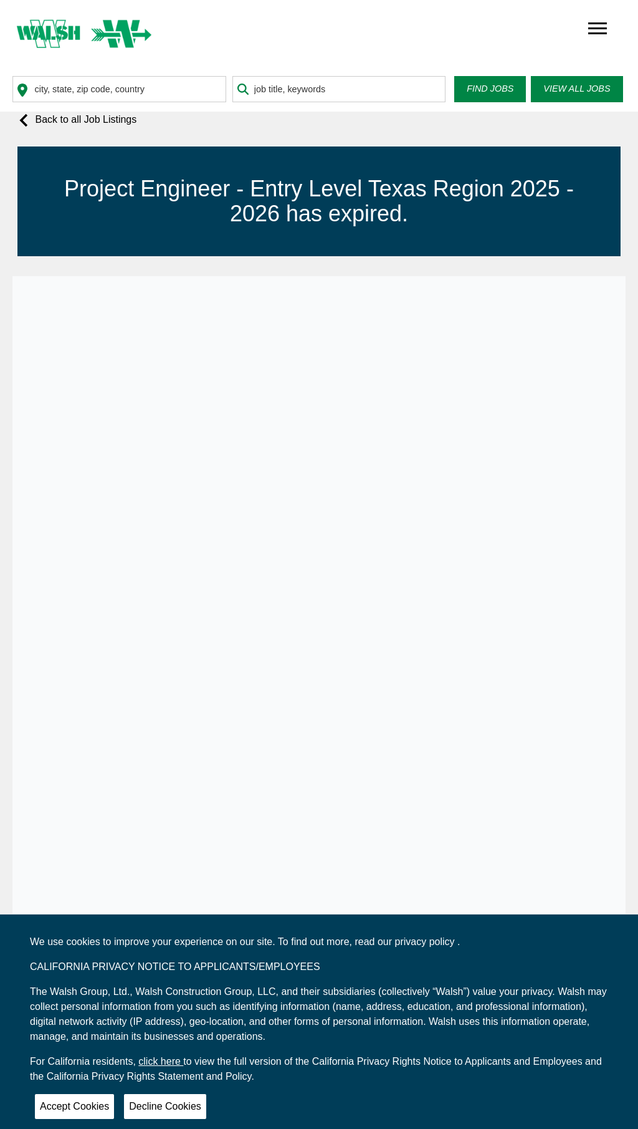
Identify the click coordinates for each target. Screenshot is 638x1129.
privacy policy (426, 941)
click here (160, 1061)
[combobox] (119, 89)
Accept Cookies (74, 1106)
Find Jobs (490, 89)
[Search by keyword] (339, 89)
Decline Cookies (165, 1106)
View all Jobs (576, 89)
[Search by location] (119, 89)
